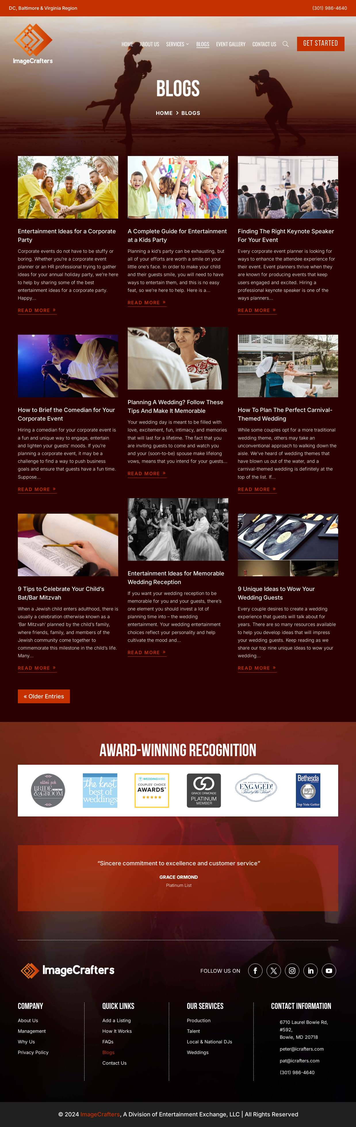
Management (32, 1031)
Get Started (320, 44)
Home (127, 44)
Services (175, 44)
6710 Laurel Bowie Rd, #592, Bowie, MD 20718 (304, 1029)
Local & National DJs (209, 1042)
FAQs (107, 1042)
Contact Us (264, 44)
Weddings (197, 1052)
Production (198, 1020)
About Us (149, 44)
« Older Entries (44, 696)
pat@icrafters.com (299, 1061)
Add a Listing (116, 1020)
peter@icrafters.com (302, 1049)
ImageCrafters (100, 1114)
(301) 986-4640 (329, 8)
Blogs (202, 44)
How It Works (117, 1031)
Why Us (26, 1042)
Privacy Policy (33, 1052)
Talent (193, 1031)
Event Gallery (231, 44)
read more (34, 310)
